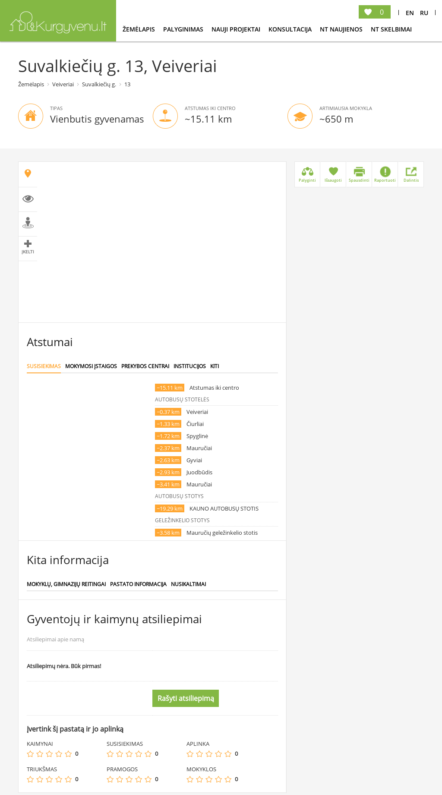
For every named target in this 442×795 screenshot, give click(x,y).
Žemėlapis (140, 29)
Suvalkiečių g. (99, 84)
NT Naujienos (342, 29)
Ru (424, 13)
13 (127, 84)
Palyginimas (184, 29)
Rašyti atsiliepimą (186, 698)
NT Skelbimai (391, 29)
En (410, 13)
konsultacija (290, 29)
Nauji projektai (237, 29)
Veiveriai (63, 84)
